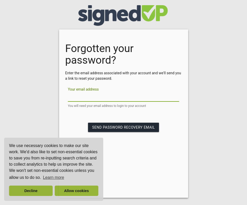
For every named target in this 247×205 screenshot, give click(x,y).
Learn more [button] (53, 177)
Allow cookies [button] (76, 191)
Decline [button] (30, 191)
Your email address (83, 89)
